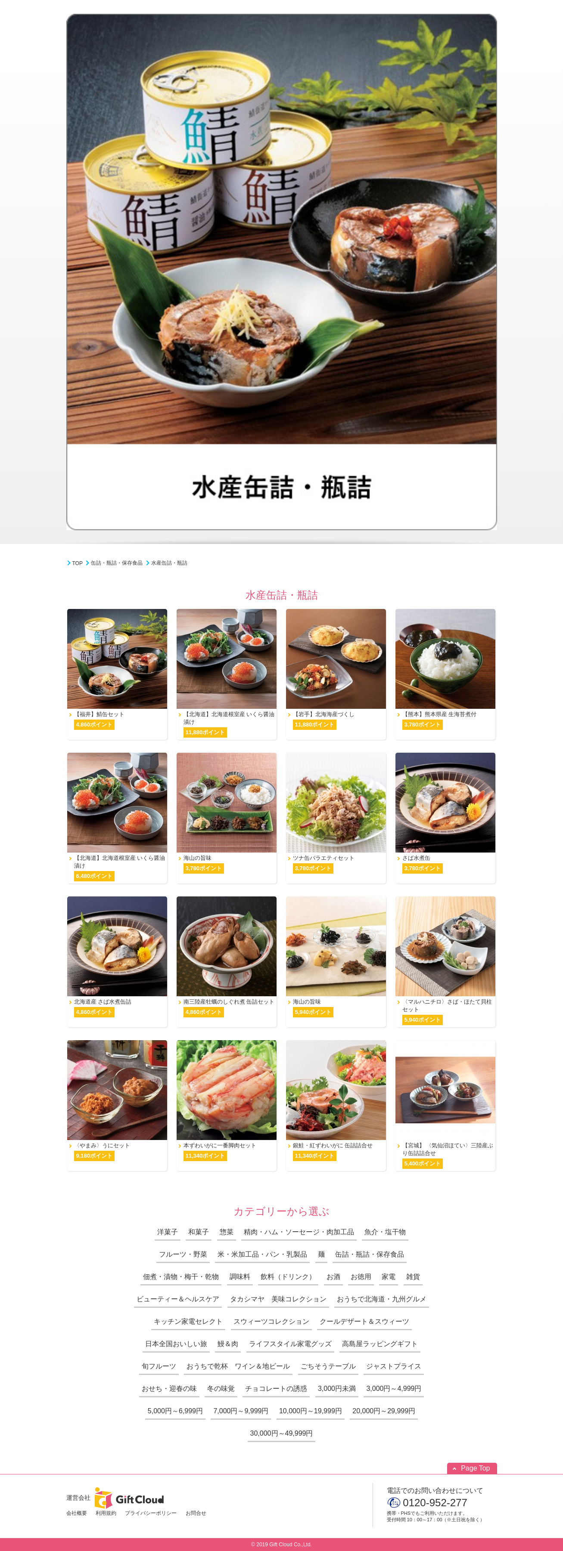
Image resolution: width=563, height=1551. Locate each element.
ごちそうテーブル (328, 1366)
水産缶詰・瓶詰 (169, 563)
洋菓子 (167, 1232)
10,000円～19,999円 (310, 1411)
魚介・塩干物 (385, 1232)
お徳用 (361, 1276)
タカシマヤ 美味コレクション (278, 1299)
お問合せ (196, 1513)
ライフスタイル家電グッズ (290, 1343)
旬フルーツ (159, 1366)
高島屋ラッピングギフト (380, 1343)
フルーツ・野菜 (183, 1254)
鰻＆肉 (228, 1343)
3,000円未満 (337, 1388)
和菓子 (198, 1232)
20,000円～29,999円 (383, 1411)
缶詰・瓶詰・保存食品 (117, 563)
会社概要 (76, 1513)
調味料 (240, 1276)
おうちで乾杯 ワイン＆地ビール (238, 1366)
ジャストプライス (393, 1366)
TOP (77, 563)
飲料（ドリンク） (288, 1276)
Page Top (475, 1468)
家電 (388, 1276)
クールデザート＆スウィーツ (364, 1321)
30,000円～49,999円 (281, 1433)
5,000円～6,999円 (175, 1411)
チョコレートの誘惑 (276, 1388)
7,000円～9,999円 (240, 1411)
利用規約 (106, 1513)
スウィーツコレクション (271, 1321)
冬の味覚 (221, 1388)
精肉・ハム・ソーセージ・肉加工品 (299, 1232)
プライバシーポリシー (151, 1513)
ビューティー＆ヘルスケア (178, 1299)
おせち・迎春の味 (169, 1388)
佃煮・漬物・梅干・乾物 (181, 1276)
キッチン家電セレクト (188, 1321)
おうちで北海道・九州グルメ (381, 1299)
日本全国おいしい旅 (176, 1343)
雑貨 (413, 1276)
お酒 (333, 1276)
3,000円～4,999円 (393, 1388)
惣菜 (226, 1232)
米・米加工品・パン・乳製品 (262, 1254)
